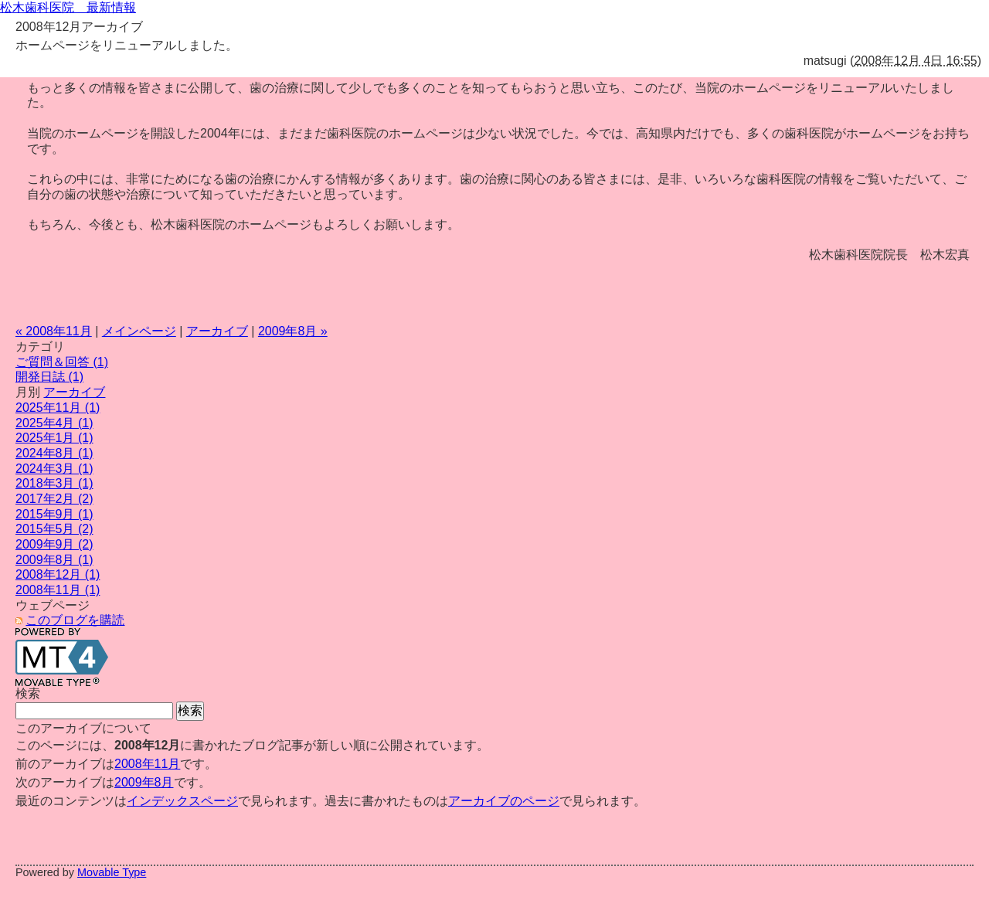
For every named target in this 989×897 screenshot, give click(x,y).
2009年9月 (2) (54, 544)
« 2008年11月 (53, 331)
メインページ (139, 331)
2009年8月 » (293, 331)
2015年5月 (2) (54, 528)
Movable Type (111, 872)
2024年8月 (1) (54, 453)
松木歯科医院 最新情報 (68, 7)
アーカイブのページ (503, 800)
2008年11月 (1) (57, 589)
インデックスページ (182, 800)
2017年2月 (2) (54, 498)
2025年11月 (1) (57, 407)
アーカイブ (217, 331)
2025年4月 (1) (54, 423)
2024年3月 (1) (54, 468)
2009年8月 (144, 782)
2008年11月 (147, 763)
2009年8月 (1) (54, 559)
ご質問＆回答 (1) (61, 362)
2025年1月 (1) (54, 437)
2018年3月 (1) (54, 483)
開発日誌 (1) (49, 376)
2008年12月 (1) (57, 574)
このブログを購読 (74, 620)
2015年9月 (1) (54, 514)
